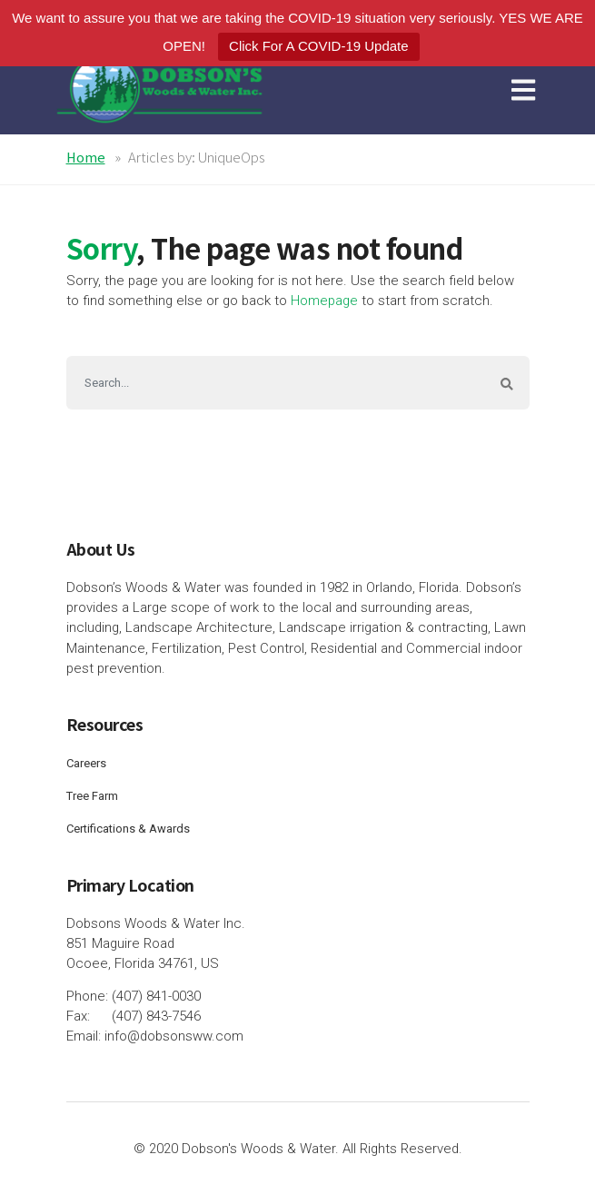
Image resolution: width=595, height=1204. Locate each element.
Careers (86, 763)
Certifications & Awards (128, 828)
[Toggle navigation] (526, 89)
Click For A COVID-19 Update (319, 46)
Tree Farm (92, 796)
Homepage (324, 300)
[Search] (275, 383)
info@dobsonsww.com (173, 1036)
